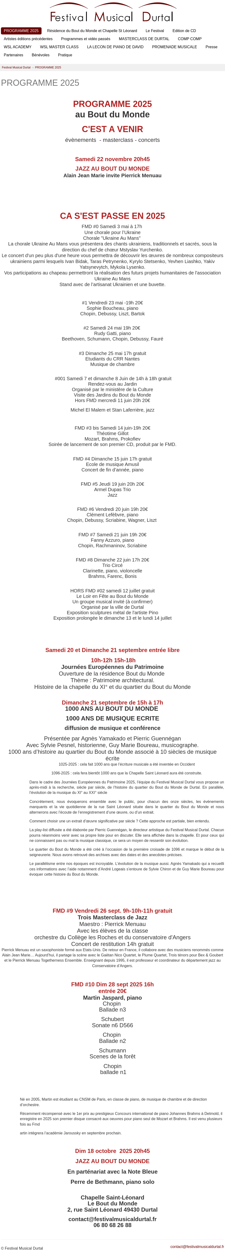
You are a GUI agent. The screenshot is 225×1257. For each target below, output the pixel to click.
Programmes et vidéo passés (85, 39)
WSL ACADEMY (18, 47)
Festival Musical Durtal (16, 67)
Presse (211, 47)
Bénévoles (41, 55)
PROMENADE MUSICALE (174, 47)
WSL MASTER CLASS (59, 47)
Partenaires (13, 55)
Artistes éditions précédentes (28, 39)
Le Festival (155, 31)
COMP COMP (190, 39)
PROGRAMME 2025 (21, 31)
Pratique (65, 55)
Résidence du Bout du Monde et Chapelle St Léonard (92, 31)
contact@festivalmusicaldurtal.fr (197, 1247)
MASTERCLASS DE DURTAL (144, 39)
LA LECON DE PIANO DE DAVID (115, 47)
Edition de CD (184, 31)
